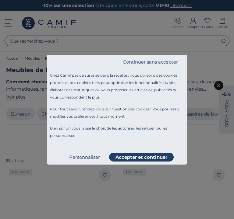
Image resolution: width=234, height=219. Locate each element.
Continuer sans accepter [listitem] (150, 62)
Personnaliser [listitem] (84, 157)
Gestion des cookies (131, 109)
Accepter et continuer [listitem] (141, 157)
